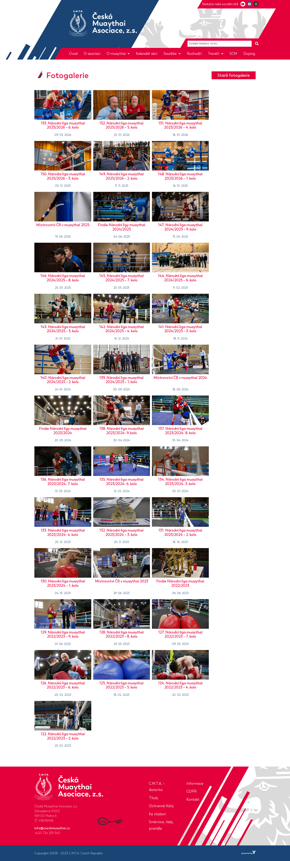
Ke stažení (157, 814)
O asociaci (92, 53)
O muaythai (118, 53)
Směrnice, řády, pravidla (161, 825)
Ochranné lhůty (161, 806)
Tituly (153, 798)
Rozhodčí (194, 53)
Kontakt (193, 799)
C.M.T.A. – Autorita (157, 786)
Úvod (73, 53)
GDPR (191, 791)
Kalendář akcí (146, 53)
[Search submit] (257, 43)
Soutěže (172, 53)
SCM (233, 53)
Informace (194, 783)
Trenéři (215, 53)
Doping (249, 53)
